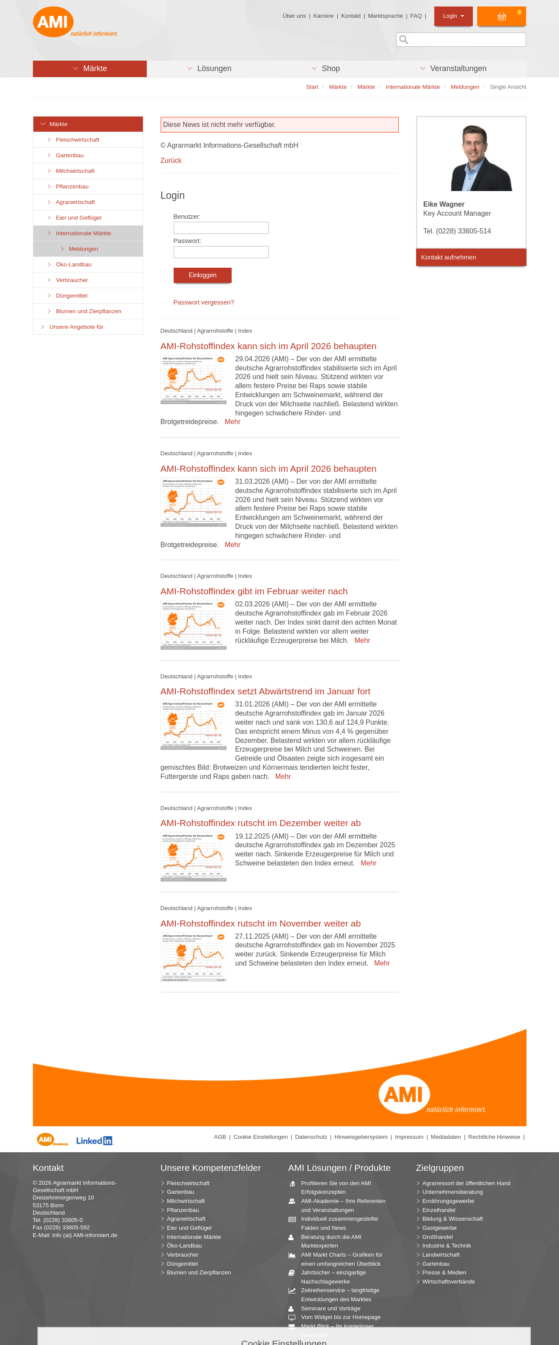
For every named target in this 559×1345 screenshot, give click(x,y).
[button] (90, 69)
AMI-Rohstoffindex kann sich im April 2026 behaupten (269, 346)
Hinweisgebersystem (361, 1137)
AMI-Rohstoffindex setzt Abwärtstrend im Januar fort (266, 691)
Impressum (409, 1137)
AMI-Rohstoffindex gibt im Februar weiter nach (254, 591)
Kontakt (351, 16)
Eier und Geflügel (74, 217)
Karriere (323, 16)
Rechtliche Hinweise (494, 1137)
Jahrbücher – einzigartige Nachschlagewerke (330, 1276)
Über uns (294, 16)
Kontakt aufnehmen (448, 257)
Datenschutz (311, 1137)
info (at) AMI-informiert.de (84, 1235)
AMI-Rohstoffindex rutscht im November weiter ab (261, 923)
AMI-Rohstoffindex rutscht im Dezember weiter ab (261, 823)
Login (453, 16)
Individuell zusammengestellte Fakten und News (336, 1223)
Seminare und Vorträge (328, 1308)
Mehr (230, 421)
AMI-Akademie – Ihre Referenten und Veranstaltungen (340, 1205)
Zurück (171, 160)
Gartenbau (65, 155)
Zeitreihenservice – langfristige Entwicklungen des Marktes (337, 1294)
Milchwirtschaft (70, 171)
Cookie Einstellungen (260, 1137)
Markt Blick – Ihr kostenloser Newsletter (334, 1330)
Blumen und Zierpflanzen (84, 311)
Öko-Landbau (69, 264)
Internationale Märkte (78, 233)
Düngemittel (66, 295)
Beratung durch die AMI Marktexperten (328, 1241)
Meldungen (78, 249)
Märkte (54, 124)
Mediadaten (446, 1137)
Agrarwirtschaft (70, 202)
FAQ (416, 16)
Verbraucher (67, 280)
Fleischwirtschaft (73, 139)
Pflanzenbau (67, 186)
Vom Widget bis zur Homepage (338, 1317)
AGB (220, 1137)
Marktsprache (385, 16)
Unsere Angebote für (71, 327)
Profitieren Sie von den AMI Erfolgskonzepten (333, 1187)
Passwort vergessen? (204, 302)
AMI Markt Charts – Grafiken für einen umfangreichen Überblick (339, 1259)
